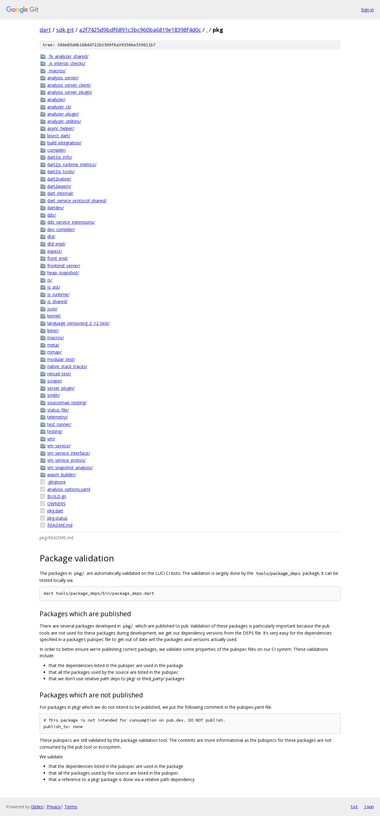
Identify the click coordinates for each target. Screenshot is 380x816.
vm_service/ (59, 446)
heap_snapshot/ (63, 272)
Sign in (367, 10)
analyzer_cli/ (59, 107)
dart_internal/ (60, 193)
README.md (59, 525)
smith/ (53, 395)
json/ (52, 309)
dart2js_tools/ (61, 171)
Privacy (54, 807)
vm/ (51, 439)
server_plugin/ (61, 388)
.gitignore (56, 482)
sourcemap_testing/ (67, 402)
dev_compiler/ (61, 229)
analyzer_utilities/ (64, 121)
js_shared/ (57, 301)
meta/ (53, 345)
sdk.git (65, 29)
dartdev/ (55, 208)
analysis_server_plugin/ (69, 92)
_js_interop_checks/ (66, 63)
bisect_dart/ (58, 136)
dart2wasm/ (59, 186)
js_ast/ (53, 287)
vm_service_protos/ (66, 460)
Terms (70, 807)
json (369, 806)
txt (354, 806)
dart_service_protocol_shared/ (77, 200)
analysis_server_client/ (69, 85)
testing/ (54, 431)
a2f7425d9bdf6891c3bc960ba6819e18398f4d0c (140, 29)
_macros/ (56, 71)
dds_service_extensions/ (71, 222)
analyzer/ (56, 99)
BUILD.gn (56, 496)
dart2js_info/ (59, 157)
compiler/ (56, 150)
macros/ (55, 337)
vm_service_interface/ (68, 453)
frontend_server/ (63, 265)
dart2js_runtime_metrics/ (71, 164)
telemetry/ (57, 417)
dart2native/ (59, 179)
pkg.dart (55, 511)
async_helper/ (60, 128)
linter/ (53, 330)
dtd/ (51, 236)
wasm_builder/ (61, 474)
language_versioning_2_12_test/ (78, 323)
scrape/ (54, 381)
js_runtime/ (58, 294)
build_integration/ (64, 143)
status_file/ (58, 410)
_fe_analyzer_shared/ (67, 56)
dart (45, 29)
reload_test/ (59, 374)
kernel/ (54, 316)
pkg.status (57, 518)
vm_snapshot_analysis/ (70, 467)
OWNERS (56, 504)
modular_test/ (61, 359)
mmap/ (54, 352)
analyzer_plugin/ (63, 114)
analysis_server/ (63, 78)
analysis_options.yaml (68, 489)
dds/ (51, 215)
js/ (49, 280)
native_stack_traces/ (67, 366)
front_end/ (57, 258)
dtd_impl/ (56, 244)
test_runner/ (59, 424)
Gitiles (37, 807)
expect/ (54, 251)
